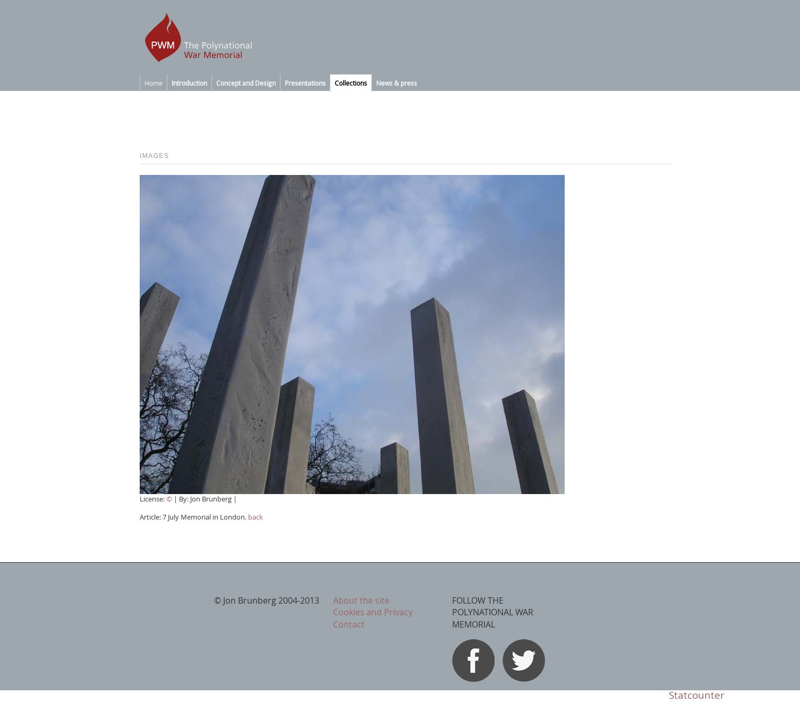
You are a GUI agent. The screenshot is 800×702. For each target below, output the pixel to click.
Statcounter (697, 695)
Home (153, 83)
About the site (361, 600)
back (255, 517)
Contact (348, 624)
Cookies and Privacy (373, 612)
